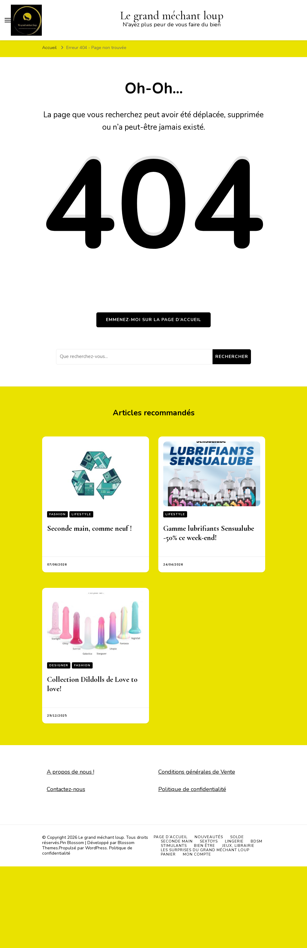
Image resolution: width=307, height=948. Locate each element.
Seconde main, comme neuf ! (89, 528)
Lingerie (234, 841)
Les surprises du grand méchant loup (205, 849)
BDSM (256, 841)
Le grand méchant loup (101, 837)
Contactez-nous (66, 789)
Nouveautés (209, 836)
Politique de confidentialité (192, 789)
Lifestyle (81, 514)
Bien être (204, 845)
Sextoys (209, 841)
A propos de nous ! (70, 772)
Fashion (57, 514)
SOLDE (237, 836)
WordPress (96, 848)
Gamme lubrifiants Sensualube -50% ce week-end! (208, 533)
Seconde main (177, 841)
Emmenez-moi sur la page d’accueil (153, 320)
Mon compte (197, 854)
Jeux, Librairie (238, 845)
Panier (168, 854)
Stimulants (174, 845)
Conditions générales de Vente (196, 772)
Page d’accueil (170, 836)
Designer (58, 665)
